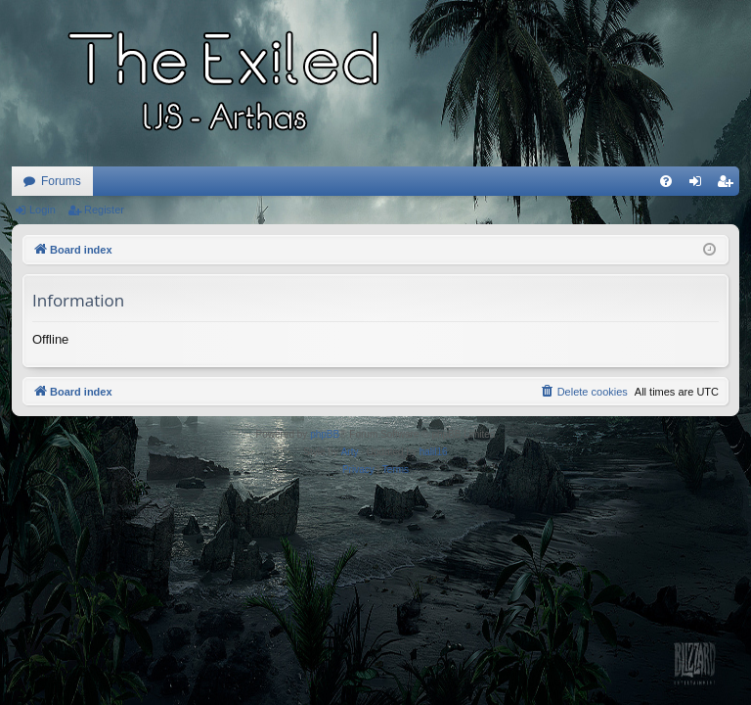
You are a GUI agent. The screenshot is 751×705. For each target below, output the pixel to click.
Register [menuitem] (729, 185)
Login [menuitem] (699, 185)
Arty (350, 451)
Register (104, 209)
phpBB (324, 434)
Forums (61, 181)
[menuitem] (666, 181)
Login (42, 209)
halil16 (434, 451)
